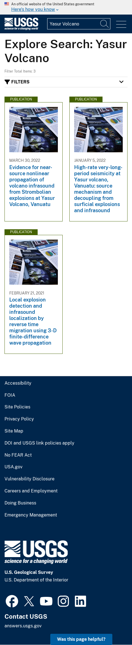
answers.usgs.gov (23, 625)
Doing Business (20, 503)
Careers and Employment (31, 491)
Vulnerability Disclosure (29, 479)
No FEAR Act (18, 455)
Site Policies (17, 407)
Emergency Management (30, 515)
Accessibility (17, 383)
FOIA (9, 395)
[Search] (104, 23)
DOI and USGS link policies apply (39, 443)
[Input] (78, 23)
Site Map (13, 431)
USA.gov (13, 466)
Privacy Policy (19, 419)
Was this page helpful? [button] (81, 639)
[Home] (21, 28)
